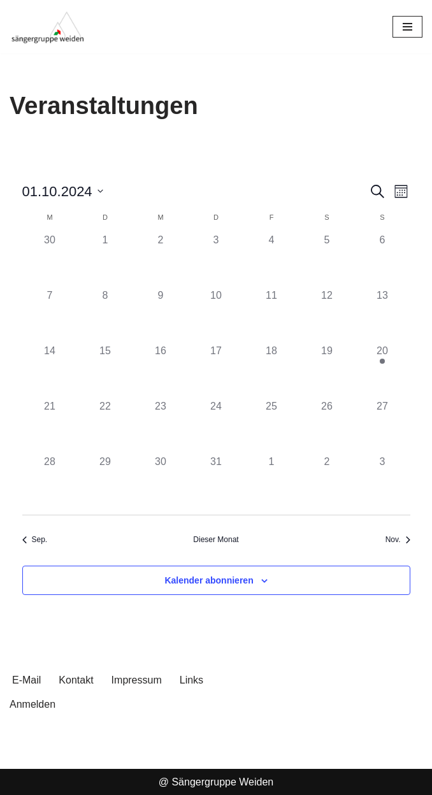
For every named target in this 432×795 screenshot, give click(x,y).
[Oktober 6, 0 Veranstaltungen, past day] (382, 260)
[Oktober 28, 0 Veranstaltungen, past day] (50, 482)
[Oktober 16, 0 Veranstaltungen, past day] (161, 371)
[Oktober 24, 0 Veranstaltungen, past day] (216, 426)
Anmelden (32, 704)
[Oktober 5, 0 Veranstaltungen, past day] (327, 260)
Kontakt (76, 680)
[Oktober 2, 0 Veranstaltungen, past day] (161, 260)
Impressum (137, 680)
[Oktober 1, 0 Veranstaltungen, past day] (105, 260)
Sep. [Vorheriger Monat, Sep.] (35, 539)
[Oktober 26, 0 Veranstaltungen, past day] (327, 426)
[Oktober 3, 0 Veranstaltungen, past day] (216, 260)
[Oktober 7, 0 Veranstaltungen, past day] (50, 315)
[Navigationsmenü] (407, 27)
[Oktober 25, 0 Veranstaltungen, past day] (271, 426)
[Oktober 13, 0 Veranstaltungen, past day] (382, 315)
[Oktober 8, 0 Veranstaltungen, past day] (105, 315)
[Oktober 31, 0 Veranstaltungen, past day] (216, 482)
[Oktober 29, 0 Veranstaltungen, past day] (105, 482)
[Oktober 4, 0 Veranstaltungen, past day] (271, 260)
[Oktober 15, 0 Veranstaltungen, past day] (105, 371)
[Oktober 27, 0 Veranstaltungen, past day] (382, 426)
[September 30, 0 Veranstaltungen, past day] (50, 260)
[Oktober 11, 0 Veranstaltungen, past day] (271, 315)
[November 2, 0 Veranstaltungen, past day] (327, 482)
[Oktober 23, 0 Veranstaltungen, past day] (161, 426)
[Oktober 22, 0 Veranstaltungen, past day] (105, 426)
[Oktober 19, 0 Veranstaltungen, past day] (327, 371)
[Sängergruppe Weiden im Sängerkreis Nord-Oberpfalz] (48, 27)
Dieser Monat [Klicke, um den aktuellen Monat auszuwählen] (215, 539)
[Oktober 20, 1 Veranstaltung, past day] (382, 371)
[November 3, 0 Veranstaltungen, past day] (382, 482)
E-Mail (26, 680)
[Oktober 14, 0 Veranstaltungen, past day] (50, 371)
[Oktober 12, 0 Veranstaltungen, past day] (327, 315)
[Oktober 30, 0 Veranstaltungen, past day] (161, 482)
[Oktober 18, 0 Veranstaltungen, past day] (271, 371)
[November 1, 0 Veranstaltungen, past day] (271, 482)
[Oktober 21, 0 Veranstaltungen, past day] (50, 426)
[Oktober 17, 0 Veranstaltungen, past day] (216, 371)
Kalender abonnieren (208, 580)
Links (191, 680)
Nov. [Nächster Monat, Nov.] (397, 539)
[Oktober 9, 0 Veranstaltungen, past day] (161, 315)
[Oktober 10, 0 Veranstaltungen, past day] (216, 315)
